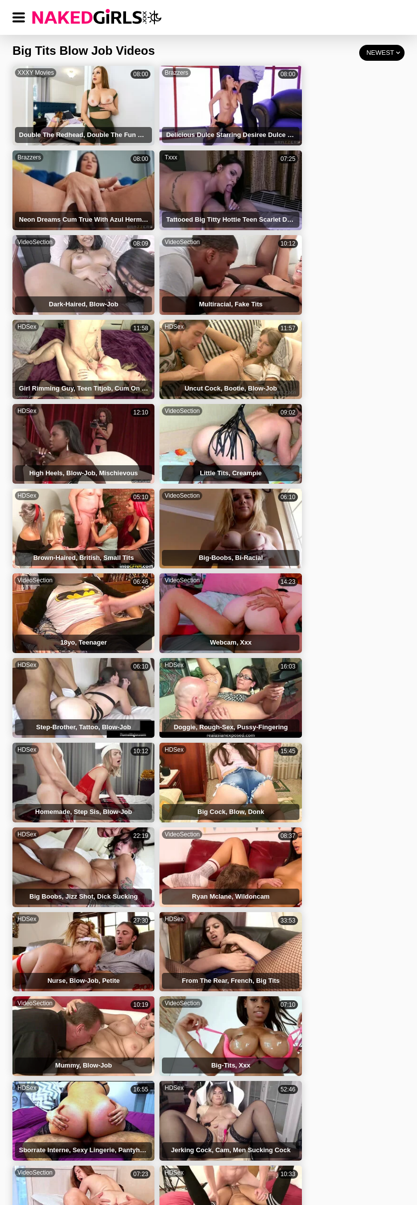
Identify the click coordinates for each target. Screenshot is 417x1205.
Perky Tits (45, 1044)
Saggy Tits (172, 1023)
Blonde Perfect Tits (59, 1023)
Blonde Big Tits (179, 1002)
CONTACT (359, 1148)
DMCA (235, 1148)
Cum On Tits (301, 876)
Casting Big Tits (306, 981)
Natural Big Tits (180, 960)
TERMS (128, 1148)
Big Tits (167, 876)
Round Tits (173, 897)
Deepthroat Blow (181, 1044)
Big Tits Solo (50, 1002)
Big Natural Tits (180, 981)
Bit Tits (293, 1023)
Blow (289, 918)
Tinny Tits (45, 981)
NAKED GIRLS (64, 1148)
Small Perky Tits (307, 1044)
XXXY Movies (35, 72)
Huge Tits (45, 897)
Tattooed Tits (176, 918)
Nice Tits (295, 960)
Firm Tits (44, 939)
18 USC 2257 (294, 1148)
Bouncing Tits (303, 1002)
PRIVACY (182, 1148)
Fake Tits (44, 876)
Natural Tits (299, 939)
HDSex (26, 225)
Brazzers (161, 72)
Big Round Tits (305, 897)
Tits (36, 918)
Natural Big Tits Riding (191, 1065)
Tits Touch (46, 960)
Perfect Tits (173, 939)
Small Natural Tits (57, 1065)
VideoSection (167, 148)
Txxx (23, 148)
